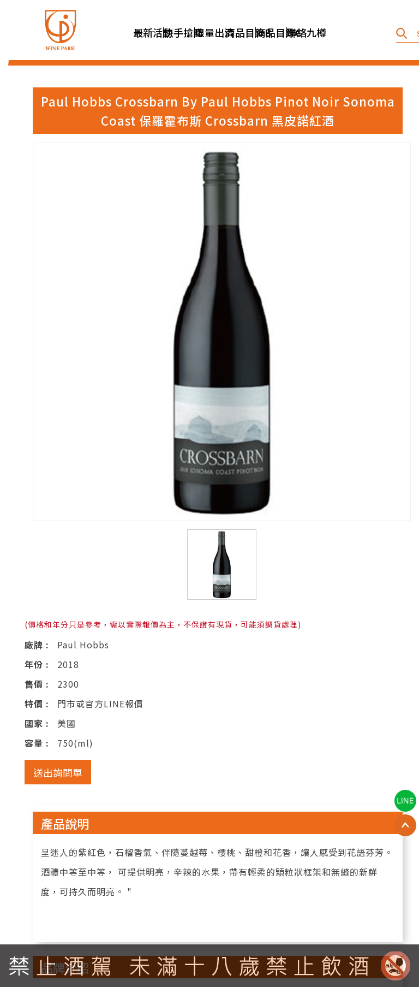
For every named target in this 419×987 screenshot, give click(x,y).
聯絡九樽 (302, 32)
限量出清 (210, 32)
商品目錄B (240, 32)
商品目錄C (271, 32)
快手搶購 (179, 32)
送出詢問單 (57, 772)
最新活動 (148, 32)
